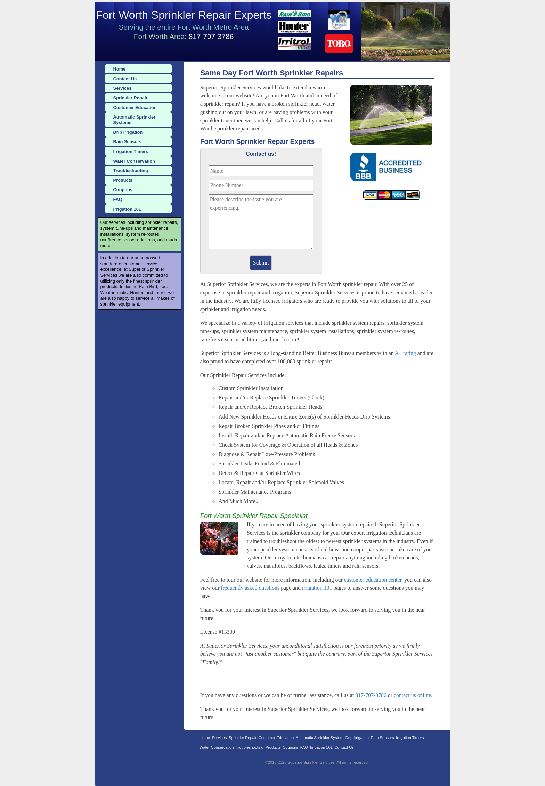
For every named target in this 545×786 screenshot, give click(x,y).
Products (122, 180)
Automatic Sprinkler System (319, 738)
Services (122, 88)
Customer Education (135, 107)
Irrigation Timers (130, 151)
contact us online (412, 695)
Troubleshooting (130, 170)
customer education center (372, 580)
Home (119, 69)
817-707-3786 (211, 36)
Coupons (122, 189)
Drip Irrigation (128, 132)
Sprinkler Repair (130, 97)
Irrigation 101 (127, 209)
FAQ (117, 199)
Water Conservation (134, 161)
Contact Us (125, 78)
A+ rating (405, 353)
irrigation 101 (317, 588)
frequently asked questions (250, 588)
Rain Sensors (127, 141)
